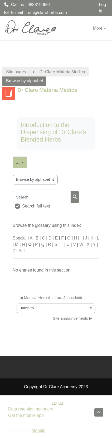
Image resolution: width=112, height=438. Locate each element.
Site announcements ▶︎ (72, 318)
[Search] (42, 197)
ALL (22, 251)
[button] (99, 412)
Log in (102, 7)
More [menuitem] (98, 28)
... (21, 161)
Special (19, 238)
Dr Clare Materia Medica (62, 72)
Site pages (16, 72)
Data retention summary (30, 409)
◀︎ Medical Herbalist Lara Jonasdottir (51, 298)
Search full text (36, 206)
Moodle (38, 430)
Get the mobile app (26, 415)
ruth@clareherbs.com (47, 12)
